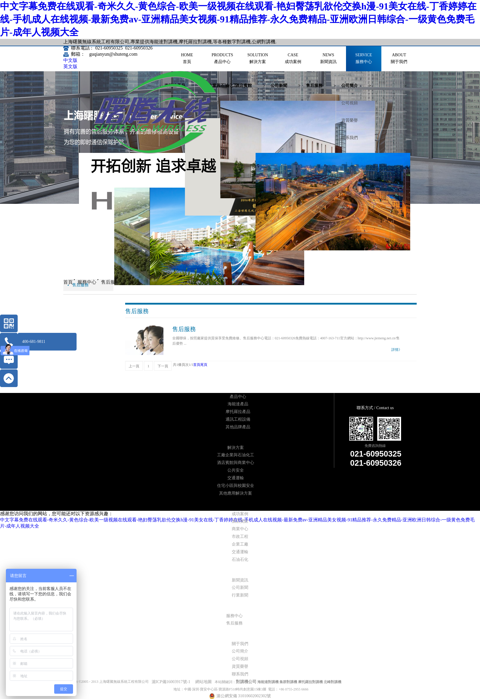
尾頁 (203, 365)
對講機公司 (246, 682)
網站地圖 (202, 682)
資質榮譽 (349, 120)
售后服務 (110, 282)
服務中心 (86, 282)
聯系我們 (349, 137)
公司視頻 (349, 103)
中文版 (70, 60)
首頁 (196, 365)
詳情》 (396, 350)
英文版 (70, 66)
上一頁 (134, 366)
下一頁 (163, 366)
